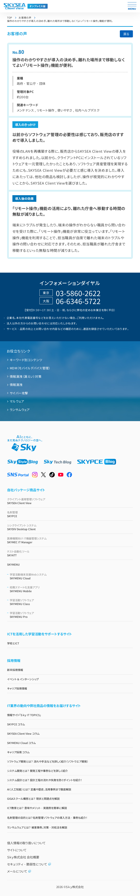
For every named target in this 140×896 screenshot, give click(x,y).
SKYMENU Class (71, 602)
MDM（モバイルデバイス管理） (30, 368)
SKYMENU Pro (71, 615)
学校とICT (13, 643)
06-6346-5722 (78, 301)
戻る (126, 34)
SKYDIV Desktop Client (70, 527)
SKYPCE (70, 514)
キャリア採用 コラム (18, 752)
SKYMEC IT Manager (70, 540)
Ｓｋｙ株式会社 (75, 887)
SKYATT (70, 553)
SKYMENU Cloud (71, 576)
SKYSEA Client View (70, 501)
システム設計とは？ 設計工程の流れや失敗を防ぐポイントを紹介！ (44, 780)
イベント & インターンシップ (23, 679)
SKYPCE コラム (16, 724)
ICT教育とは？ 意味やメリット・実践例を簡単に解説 (37, 808)
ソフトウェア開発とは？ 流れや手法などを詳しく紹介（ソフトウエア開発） (47, 761)
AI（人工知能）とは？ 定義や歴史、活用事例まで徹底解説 (39, 789)
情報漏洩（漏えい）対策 (25, 376)
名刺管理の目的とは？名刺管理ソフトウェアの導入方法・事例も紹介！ (47, 817)
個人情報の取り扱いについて (26, 843)
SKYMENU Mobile (71, 589)
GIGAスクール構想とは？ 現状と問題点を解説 (33, 798)
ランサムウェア (20, 409)
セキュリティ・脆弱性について (29, 864)
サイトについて (17, 850)
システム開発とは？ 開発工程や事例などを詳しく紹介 (37, 771)
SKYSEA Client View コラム (23, 733)
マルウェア (17, 401)
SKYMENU (13, 564)
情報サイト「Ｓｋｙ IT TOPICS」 (24, 715)
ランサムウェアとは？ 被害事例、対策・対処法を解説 (37, 827)
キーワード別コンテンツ (26, 360)
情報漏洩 (16, 384)
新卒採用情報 (15, 670)
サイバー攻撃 (19, 393)
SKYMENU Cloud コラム (21, 743)
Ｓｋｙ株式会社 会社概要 (23, 857)
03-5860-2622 (78, 293)
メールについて (19, 871)
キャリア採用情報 (17, 688)
